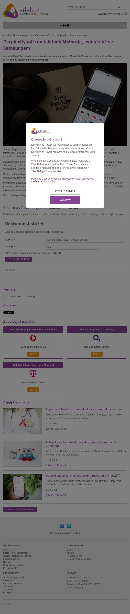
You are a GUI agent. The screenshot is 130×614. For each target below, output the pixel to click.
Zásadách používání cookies (46, 171)
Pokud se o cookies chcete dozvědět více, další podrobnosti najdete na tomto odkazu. (62, 180)
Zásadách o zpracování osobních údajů (51, 164)
